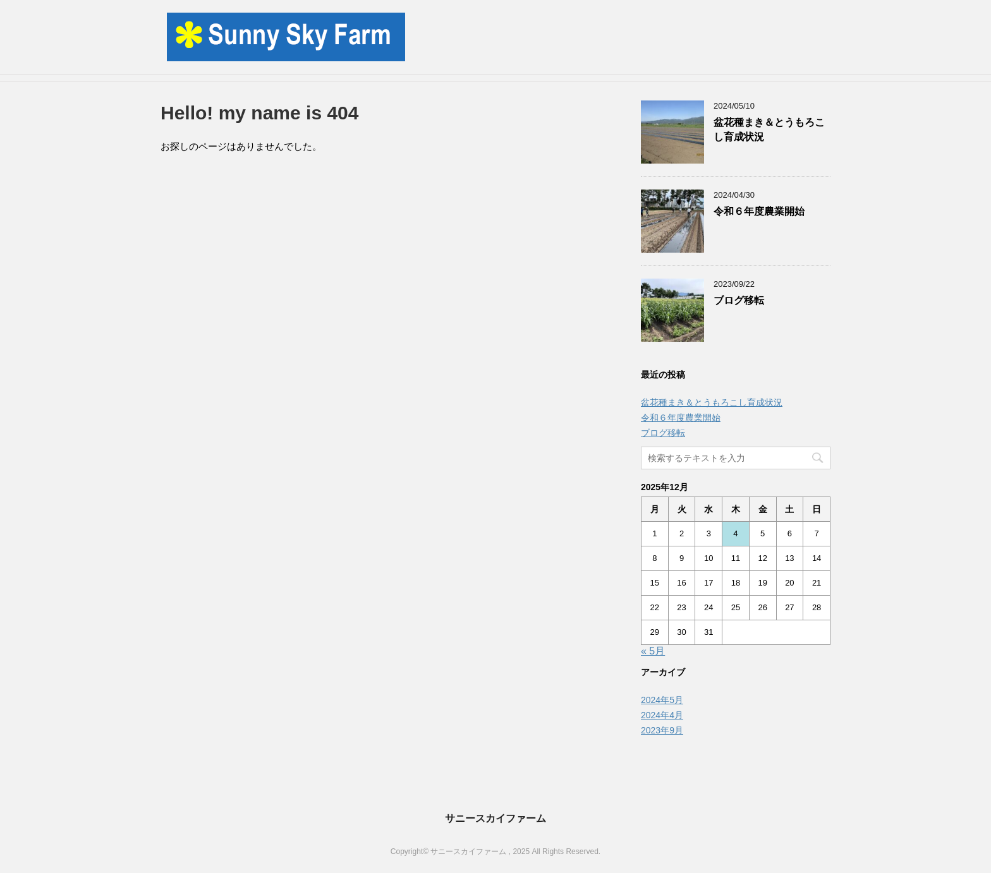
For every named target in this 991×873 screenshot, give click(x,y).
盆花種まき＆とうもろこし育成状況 (711, 402)
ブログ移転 (739, 300)
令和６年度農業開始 (759, 211)
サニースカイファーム (495, 818)
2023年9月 (662, 730)
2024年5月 (662, 700)
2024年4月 (662, 715)
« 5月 (653, 651)
